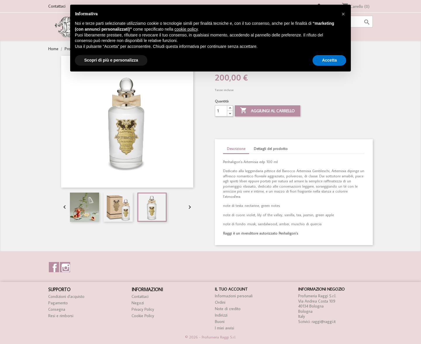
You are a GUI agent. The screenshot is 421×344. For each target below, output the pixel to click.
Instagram (65, 267)
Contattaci (56, 6)
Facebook (54, 267)
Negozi (138, 302)
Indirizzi (221, 315)
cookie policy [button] (186, 29)
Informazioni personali (234, 295)
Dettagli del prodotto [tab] (271, 148)
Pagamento (58, 302)
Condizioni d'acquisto (66, 296)
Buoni (220, 321)
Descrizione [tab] (236, 148)
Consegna (56, 309)
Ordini (220, 302)
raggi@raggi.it (324, 321)
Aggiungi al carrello (267, 111)
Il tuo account (231, 289)
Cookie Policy (143, 315)
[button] (343, 14)
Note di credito (228, 308)
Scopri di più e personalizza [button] (111, 60)
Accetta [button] (329, 60)
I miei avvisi (224, 328)
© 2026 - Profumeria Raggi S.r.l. (210, 337)
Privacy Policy (143, 309)
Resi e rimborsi (60, 315)
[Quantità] (221, 111)
